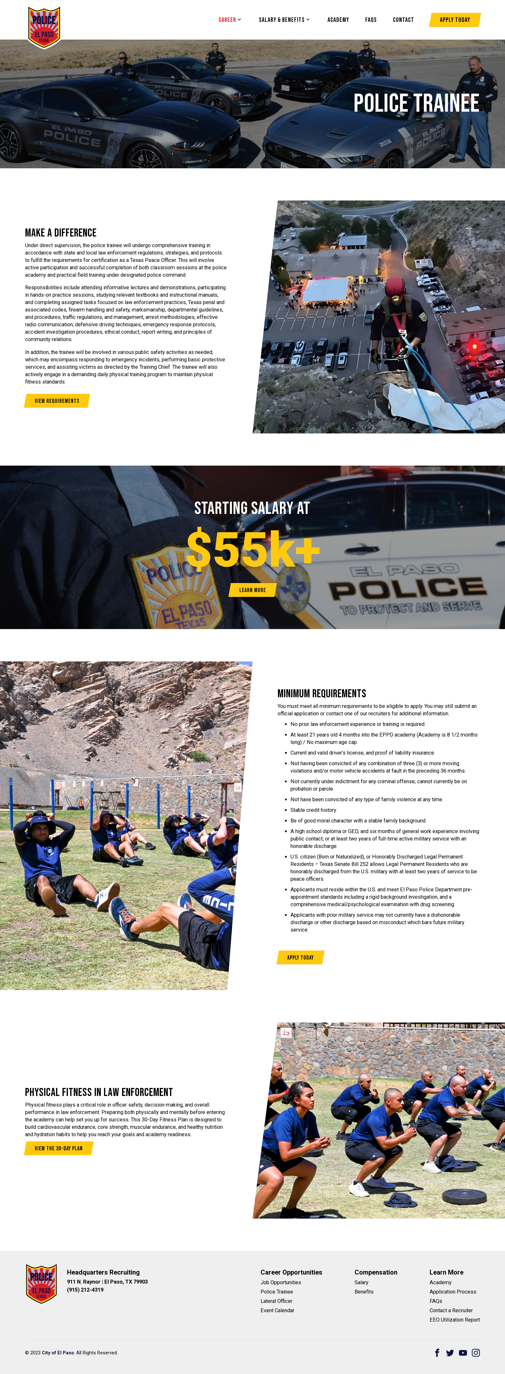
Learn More (252, 590)
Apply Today (455, 20)
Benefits (364, 1292)
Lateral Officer (276, 1301)
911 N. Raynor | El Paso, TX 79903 (107, 1282)
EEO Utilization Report (455, 1320)
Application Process (453, 1292)
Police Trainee (277, 1292)
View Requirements (57, 401)
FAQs (436, 1301)
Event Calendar (277, 1310)
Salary (361, 1282)
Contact (403, 20)
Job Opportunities (281, 1282)
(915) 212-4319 (85, 1290)
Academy (338, 20)
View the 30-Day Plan (59, 1148)
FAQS (371, 20)
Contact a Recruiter (451, 1310)
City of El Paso (58, 1353)
